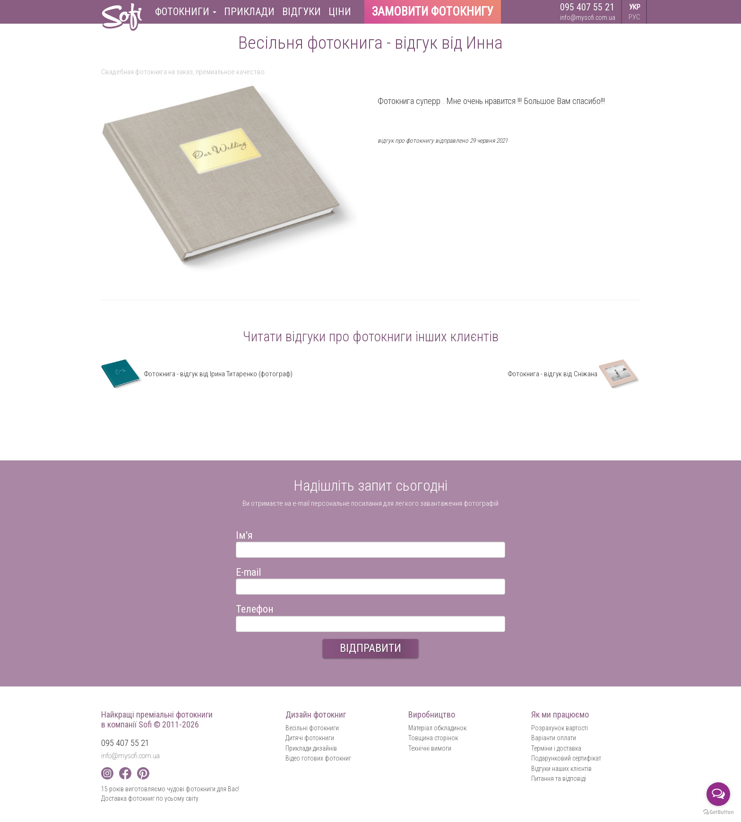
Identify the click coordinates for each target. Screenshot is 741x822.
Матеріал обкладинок (437, 728)
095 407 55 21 (587, 7)
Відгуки (301, 11)
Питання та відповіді (558, 778)
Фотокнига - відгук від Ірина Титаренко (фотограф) (197, 374)
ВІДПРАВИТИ (370, 648)
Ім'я (244, 533)
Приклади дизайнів (311, 748)
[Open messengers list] (718, 794)
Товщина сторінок (433, 738)
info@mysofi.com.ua (587, 17)
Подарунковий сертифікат (566, 758)
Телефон (255, 607)
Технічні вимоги (429, 748)
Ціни (339, 11)
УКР (634, 7)
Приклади (249, 11)
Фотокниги (185, 11)
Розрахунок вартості (559, 728)
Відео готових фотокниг (318, 758)
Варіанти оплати (553, 738)
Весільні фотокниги (312, 728)
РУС (634, 17)
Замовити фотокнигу (432, 11)
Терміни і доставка (556, 748)
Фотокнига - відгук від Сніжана (574, 374)
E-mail (248, 570)
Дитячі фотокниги (309, 738)
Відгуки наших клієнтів (561, 768)
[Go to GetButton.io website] (718, 812)
